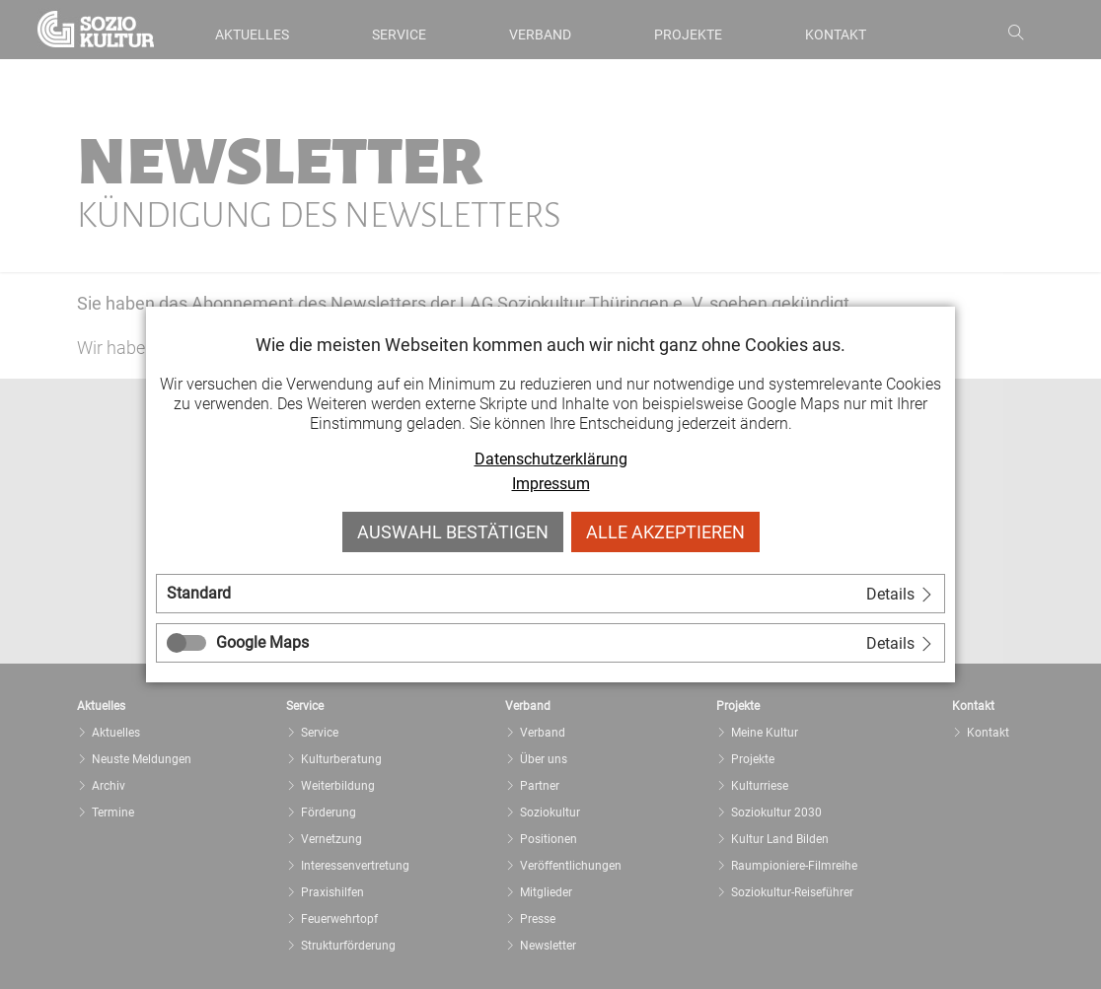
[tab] (550, 593)
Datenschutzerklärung (551, 459)
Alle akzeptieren (665, 532)
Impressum (551, 483)
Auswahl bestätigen (453, 532)
